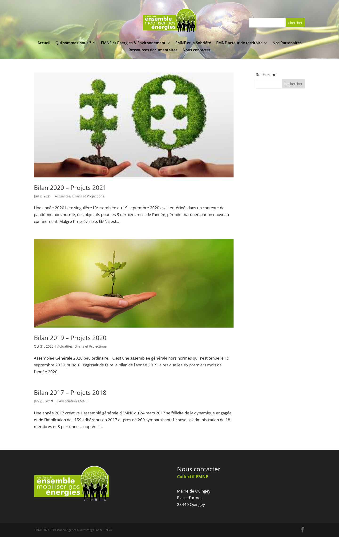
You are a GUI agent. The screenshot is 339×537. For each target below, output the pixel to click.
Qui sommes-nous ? (73, 43)
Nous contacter (196, 50)
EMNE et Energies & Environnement (133, 43)
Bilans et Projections (88, 196)
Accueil (43, 43)
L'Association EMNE (72, 401)
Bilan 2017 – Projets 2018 (70, 392)
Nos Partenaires (287, 43)
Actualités (62, 196)
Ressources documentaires (153, 50)
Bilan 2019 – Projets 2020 (70, 337)
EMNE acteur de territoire (239, 43)
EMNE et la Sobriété (193, 43)
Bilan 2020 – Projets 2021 (70, 187)
